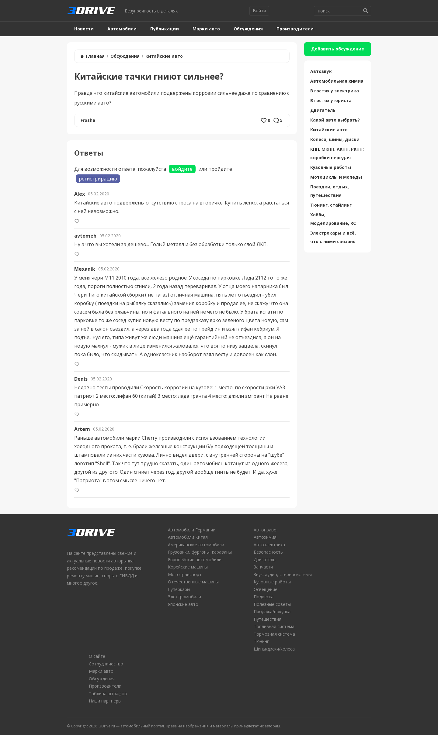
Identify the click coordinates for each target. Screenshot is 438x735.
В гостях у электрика (334, 91)
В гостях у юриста (331, 100)
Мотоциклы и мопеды (336, 177)
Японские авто (183, 604)
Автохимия (265, 537)
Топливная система (274, 626)
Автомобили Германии (191, 530)
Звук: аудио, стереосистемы (283, 574)
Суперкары (179, 589)
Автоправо (265, 530)
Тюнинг (261, 641)
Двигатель (322, 110)
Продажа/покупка (272, 611)
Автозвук (321, 71)
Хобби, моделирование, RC (333, 219)
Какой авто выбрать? (335, 120)
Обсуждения (248, 29)
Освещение (265, 589)
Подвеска (263, 596)
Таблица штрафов (108, 693)
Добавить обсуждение (337, 49)
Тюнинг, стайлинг (331, 205)
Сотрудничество (106, 664)
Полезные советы (272, 604)
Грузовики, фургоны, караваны (200, 552)
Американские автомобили (196, 545)
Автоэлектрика (269, 545)
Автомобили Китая (188, 537)
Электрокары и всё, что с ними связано (333, 237)
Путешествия (267, 619)
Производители (295, 29)
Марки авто (206, 29)
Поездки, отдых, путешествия (329, 191)
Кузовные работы (330, 167)
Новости (84, 29)
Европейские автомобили (194, 559)
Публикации (164, 29)
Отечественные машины (193, 582)
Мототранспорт (185, 574)
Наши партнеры (105, 701)
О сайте (97, 656)
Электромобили (184, 596)
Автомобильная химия (336, 81)
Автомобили (122, 29)
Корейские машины (188, 567)
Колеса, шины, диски (335, 139)
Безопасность (268, 552)
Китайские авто (164, 56)
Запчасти (263, 567)
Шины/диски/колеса (274, 649)
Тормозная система (274, 634)
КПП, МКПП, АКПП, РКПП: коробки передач (337, 153)
